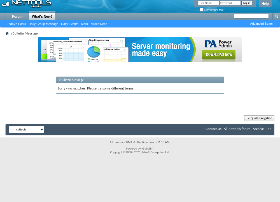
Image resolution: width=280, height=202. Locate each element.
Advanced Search (262, 23)
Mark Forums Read (94, 24)
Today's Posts (16, 24)
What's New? (42, 17)
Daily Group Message (44, 24)
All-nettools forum (237, 129)
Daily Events (69, 24)
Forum (17, 17)
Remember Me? (212, 10)
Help (265, 4)
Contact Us (213, 129)
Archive (258, 129)
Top (268, 129)
